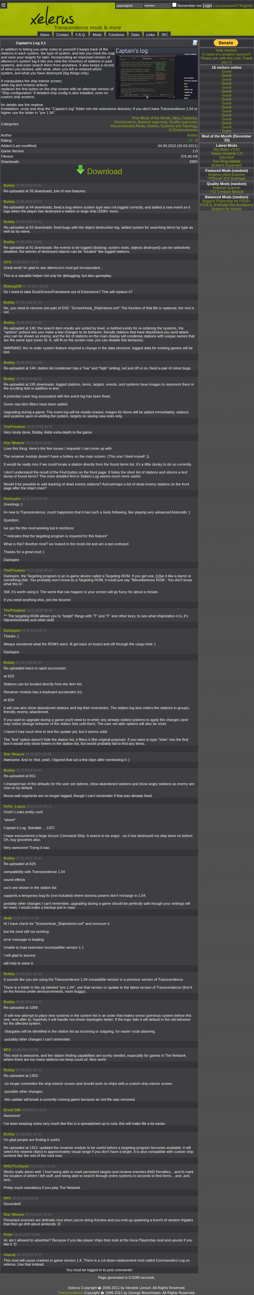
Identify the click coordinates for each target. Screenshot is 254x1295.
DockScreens (125, 122)
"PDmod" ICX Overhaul (226, 178)
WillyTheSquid (16, 1166)
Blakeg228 (12, 286)
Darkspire (12, 499)
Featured (189, 118)
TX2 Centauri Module (226, 192)
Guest (226, 71)
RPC (7, 1050)
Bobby (192, 135)
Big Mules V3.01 (226, 149)
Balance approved (152, 122)
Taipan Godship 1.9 (226, 153)
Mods (97, 35)
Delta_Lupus (14, 806)
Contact (62, 35)
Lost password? (225, 6)
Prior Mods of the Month (151, 118)
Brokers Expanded (227, 165)
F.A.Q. (81, 35)
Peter (8, 1235)
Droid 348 (12, 1110)
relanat (10, 1255)
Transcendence (70, 1293)
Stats (135, 35)
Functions (116, 35)
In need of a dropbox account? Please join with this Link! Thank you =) (226, 56)
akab (8, 918)
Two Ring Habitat (226, 161)
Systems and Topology (178, 126)
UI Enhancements (183, 130)
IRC (165, 35)
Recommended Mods (128, 126)
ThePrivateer (15, 427)
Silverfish (226, 157)
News (44, 35)
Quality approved (183, 122)
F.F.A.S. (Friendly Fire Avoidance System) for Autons (226, 207)
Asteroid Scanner (226, 188)
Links (150, 35)
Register (246, 6)
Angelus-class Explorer (226, 174)
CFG (7, 262)
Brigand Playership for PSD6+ (227, 201)
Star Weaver (14, 443)
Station (152, 126)
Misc (176, 118)
